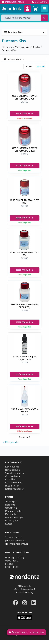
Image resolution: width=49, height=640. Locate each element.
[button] (27, 8)
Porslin (36, 47)
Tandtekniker (22, 47)
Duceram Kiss (9, 50)
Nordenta (7, 47)
